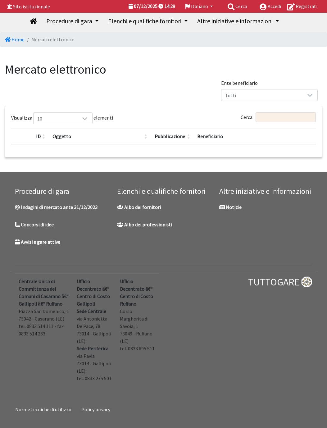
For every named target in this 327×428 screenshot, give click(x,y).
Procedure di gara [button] (69, 21)
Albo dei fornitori (139, 207)
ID (38, 136)
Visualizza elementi (40, 118)
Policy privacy (95, 409)
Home (15, 39)
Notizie (230, 207)
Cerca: (278, 117)
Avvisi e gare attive (37, 242)
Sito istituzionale (31, 6)
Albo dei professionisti (144, 224)
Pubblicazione (170, 136)
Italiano (197, 6)
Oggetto (61, 136)
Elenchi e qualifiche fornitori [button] (145, 21)
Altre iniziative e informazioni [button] (235, 21)
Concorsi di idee (34, 224)
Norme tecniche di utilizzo (43, 409)
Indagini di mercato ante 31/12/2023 (56, 207)
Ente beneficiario (239, 83)
